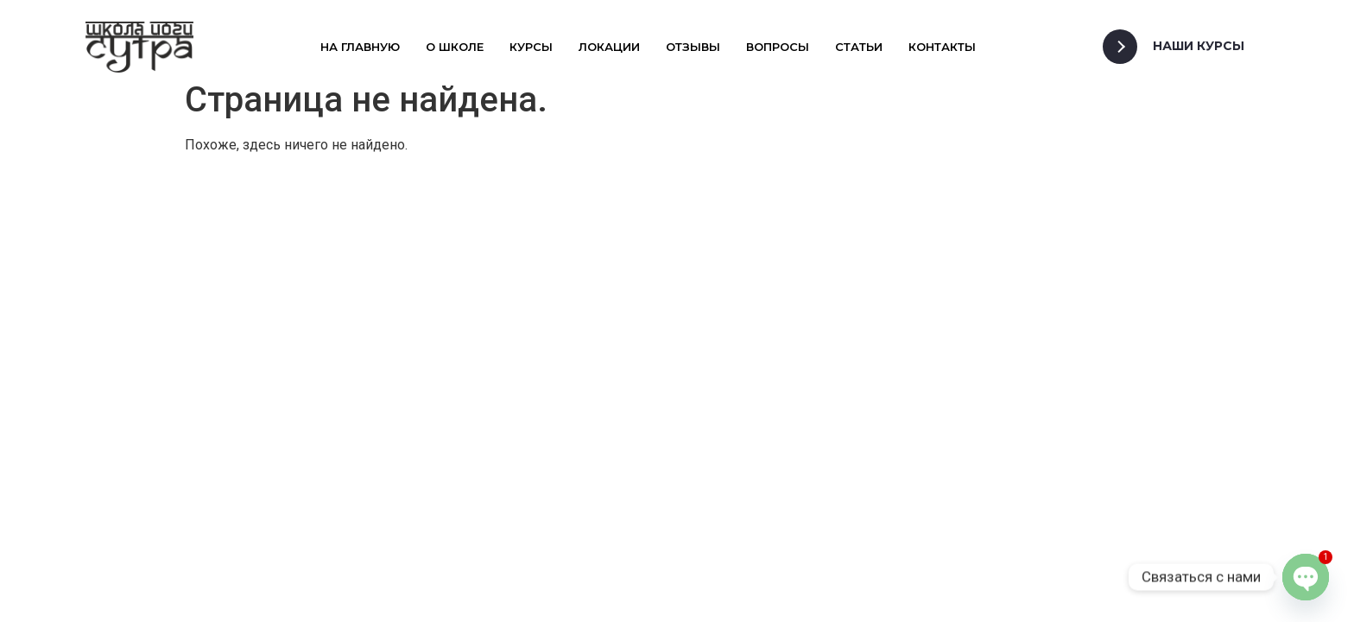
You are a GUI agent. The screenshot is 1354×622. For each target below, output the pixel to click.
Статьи (859, 47)
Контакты (942, 47)
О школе (455, 47)
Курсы (531, 47)
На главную (360, 47)
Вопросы (777, 47)
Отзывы (693, 47)
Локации (609, 47)
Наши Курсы (1198, 46)
